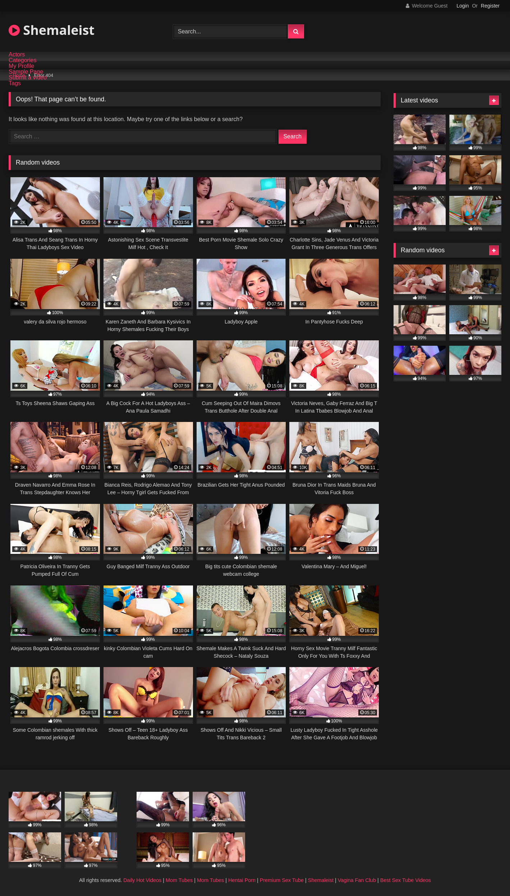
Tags (15, 83)
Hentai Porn (242, 880)
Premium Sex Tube (282, 880)
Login (462, 6)
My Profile (21, 66)
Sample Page (26, 72)
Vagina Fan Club (357, 880)
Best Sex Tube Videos (405, 880)
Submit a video (28, 78)
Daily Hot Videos (142, 880)
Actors (17, 55)
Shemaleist (52, 30)
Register (490, 6)
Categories (22, 60)
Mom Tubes (179, 880)
